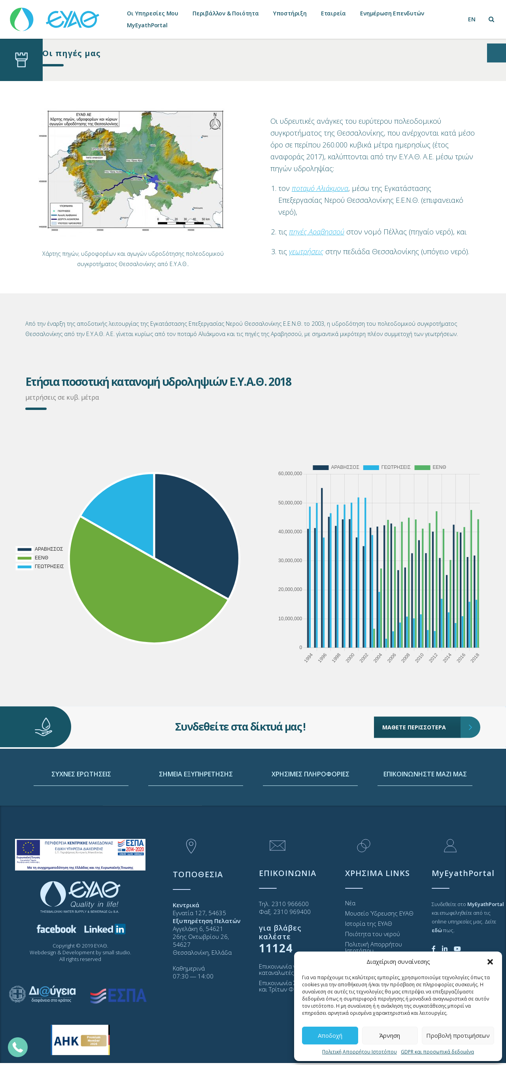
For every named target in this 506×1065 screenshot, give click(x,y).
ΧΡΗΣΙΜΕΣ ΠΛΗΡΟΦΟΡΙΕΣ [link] (310, 807)
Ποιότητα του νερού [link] (372, 934)
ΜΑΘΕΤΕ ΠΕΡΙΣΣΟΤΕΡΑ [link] (421, 703)
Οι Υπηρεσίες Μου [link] (152, 13)
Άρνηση (390, 1035)
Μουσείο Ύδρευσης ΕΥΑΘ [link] (379, 913)
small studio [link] (116, 952)
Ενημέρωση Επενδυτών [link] (392, 13)
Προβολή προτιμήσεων (458, 1035)
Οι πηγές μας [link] (71, 53)
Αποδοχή (330, 1035)
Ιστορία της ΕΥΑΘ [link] (368, 923)
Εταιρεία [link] (333, 13)
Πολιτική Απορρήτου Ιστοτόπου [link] (359, 1051)
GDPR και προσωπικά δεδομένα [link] (437, 1051)
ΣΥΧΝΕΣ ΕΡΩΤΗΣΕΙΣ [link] (81, 807)
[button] (490, 962)
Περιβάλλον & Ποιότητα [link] (226, 13)
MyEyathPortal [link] (147, 25)
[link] (55, 15)
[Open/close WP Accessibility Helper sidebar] (496, 52)
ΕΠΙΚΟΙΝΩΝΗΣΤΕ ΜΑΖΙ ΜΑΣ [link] (425, 807)
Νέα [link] (350, 903)
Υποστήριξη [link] (290, 13)
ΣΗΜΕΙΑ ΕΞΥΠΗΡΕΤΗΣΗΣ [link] (196, 807)
